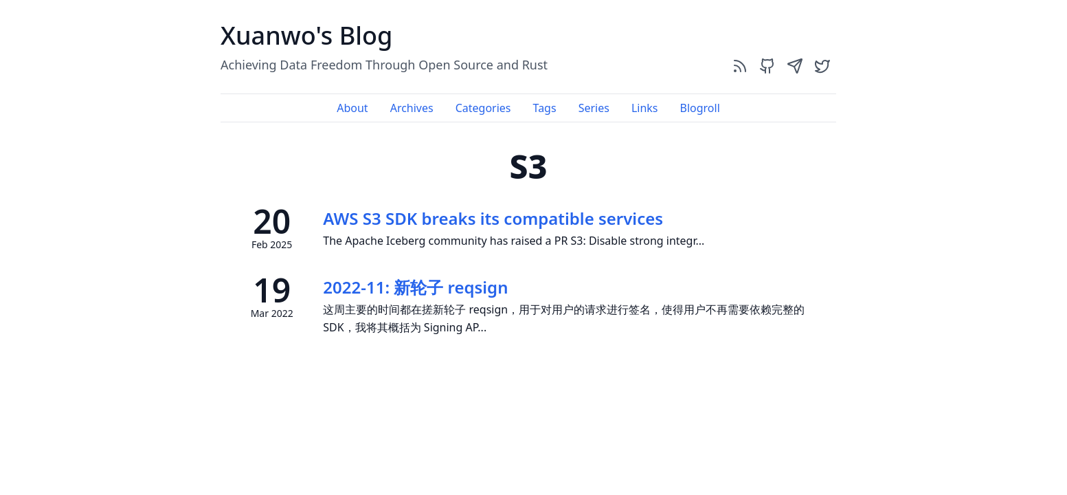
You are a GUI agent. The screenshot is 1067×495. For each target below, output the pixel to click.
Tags (545, 108)
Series (594, 108)
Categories (483, 108)
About (352, 108)
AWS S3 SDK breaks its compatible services (493, 218)
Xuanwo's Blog (306, 35)
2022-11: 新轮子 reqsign (415, 287)
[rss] (740, 65)
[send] (795, 65)
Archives (412, 108)
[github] (767, 65)
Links (644, 108)
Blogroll (699, 108)
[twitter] (822, 65)
